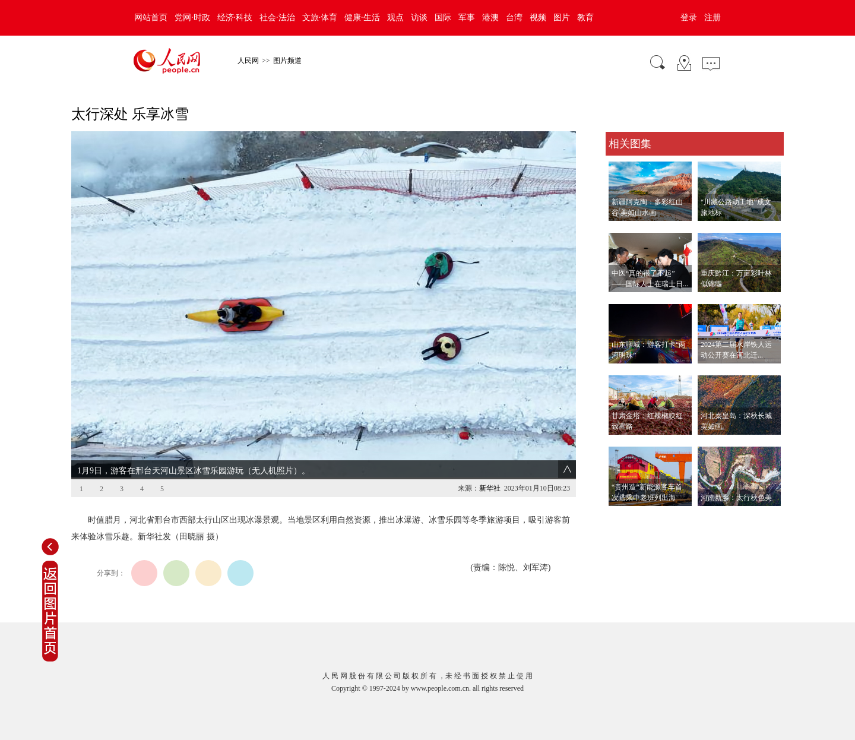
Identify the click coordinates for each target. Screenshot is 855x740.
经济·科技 (235, 17)
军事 (466, 17)
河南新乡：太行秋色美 (736, 498)
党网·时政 (192, 17)
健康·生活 (362, 17)
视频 (538, 17)
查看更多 (622, 518)
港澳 (490, 17)
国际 (443, 17)
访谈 (419, 17)
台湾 (514, 17)
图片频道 (287, 60)
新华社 (490, 488)
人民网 (248, 60)
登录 (688, 17)
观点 (395, 17)
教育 (585, 17)
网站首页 (150, 17)
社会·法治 (277, 17)
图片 (561, 17)
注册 (712, 17)
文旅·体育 (320, 17)
